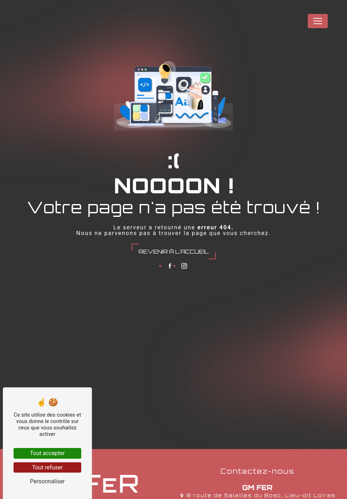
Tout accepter (47, 453)
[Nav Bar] (318, 21)
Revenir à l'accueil (174, 251)
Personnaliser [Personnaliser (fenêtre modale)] (47, 481)
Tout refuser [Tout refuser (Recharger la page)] (47, 467)
